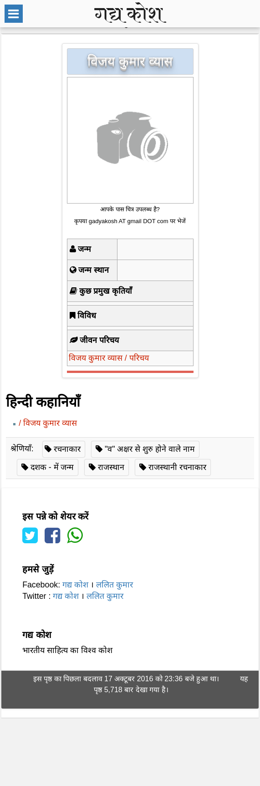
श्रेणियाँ (20, 449)
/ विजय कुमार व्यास (48, 423)
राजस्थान (111, 467)
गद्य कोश (75, 584)
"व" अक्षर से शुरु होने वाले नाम (150, 449)
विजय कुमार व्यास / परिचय (109, 357)
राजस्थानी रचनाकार (177, 467)
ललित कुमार (114, 584)
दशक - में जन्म (52, 467)
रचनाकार (67, 449)
